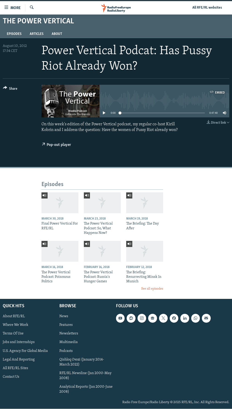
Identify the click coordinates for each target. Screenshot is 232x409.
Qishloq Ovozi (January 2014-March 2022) (81, 362)
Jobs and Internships (19, 342)
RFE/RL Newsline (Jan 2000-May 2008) (85, 375)
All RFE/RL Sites (15, 368)
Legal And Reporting (19, 359)
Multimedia (68, 342)
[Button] (10, 89)
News (63, 316)
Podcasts (66, 351)
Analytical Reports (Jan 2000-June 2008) (86, 389)
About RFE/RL (14, 316)
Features (66, 325)
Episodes (14, 34)
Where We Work (15, 325)
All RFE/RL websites (207, 8)
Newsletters (68, 334)
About (57, 34)
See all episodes (152, 288)
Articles (37, 34)
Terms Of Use (13, 334)
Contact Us (11, 377)
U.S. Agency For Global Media (25, 351)
